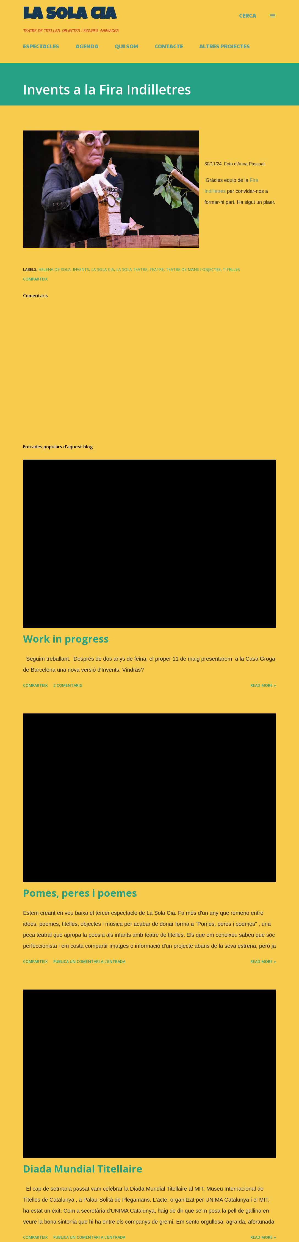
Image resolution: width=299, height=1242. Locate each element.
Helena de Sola (54, 269)
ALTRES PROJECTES (224, 46)
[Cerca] (247, 15)
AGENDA (87, 46)
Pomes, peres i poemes (80, 893)
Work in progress (66, 639)
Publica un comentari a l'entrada (89, 961)
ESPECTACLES (41, 46)
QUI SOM (126, 46)
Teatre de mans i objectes (193, 269)
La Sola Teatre (131, 269)
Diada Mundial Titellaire (82, 1169)
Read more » (263, 685)
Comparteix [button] (35, 279)
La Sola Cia (69, 15)
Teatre (157, 269)
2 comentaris (67, 685)
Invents (81, 269)
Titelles (231, 269)
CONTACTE (169, 46)
